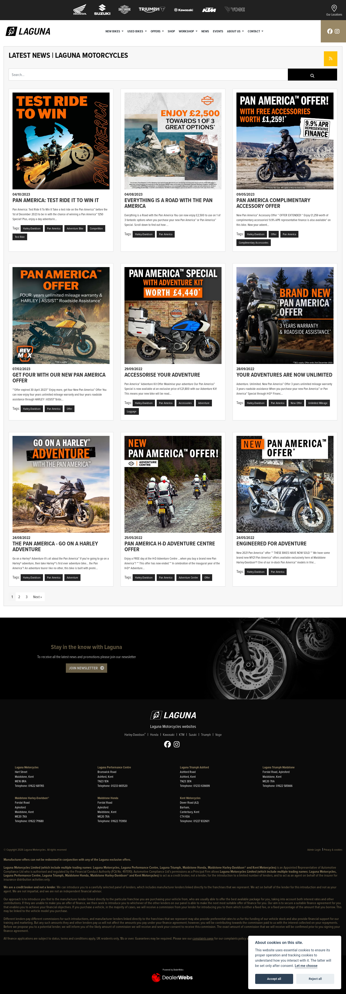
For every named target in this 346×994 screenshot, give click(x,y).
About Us (234, 31)
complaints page (203, 938)
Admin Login (314, 850)
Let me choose (306, 966)
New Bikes (113, 31)
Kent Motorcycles (190, 798)
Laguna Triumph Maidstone (279, 767)
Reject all (315, 979)
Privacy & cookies (333, 850)
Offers (156, 31)
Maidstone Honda (108, 798)
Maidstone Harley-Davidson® (32, 798)
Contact (254, 31)
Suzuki (193, 734)
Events (218, 31)
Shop (171, 31)
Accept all (274, 979)
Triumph (206, 734)
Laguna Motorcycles (26, 767)
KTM (181, 734)
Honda (154, 734)
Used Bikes (135, 31)
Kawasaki (168, 734)
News (205, 31)
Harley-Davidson (135, 734)
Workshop (187, 31)
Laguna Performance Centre (114, 767)
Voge (218, 734)
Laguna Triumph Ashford (194, 767)
